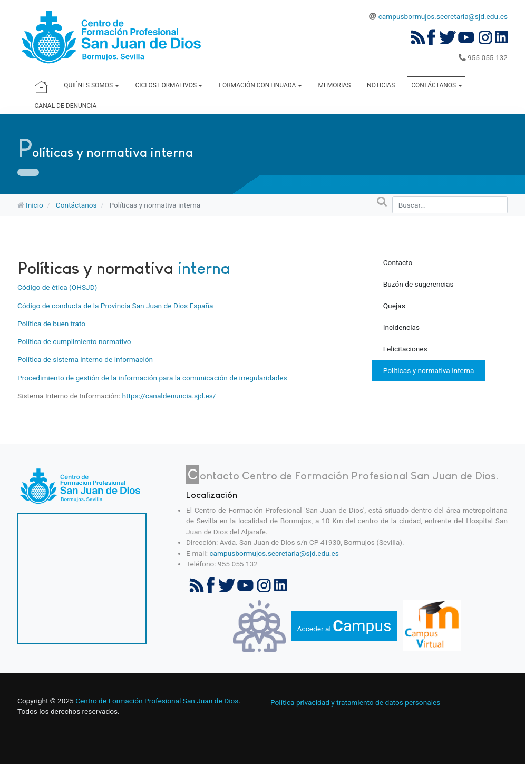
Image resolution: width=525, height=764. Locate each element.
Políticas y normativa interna (428, 370)
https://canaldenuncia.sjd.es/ (169, 395)
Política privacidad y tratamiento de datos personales (355, 702)
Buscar (366, 202)
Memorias (334, 85)
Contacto (398, 262)
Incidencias (401, 327)
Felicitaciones (405, 349)
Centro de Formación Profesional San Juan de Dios (156, 701)
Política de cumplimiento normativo (74, 341)
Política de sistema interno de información (85, 359)
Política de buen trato (51, 323)
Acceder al (344, 625)
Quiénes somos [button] (91, 85)
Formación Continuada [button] (260, 85)
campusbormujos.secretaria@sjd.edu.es (443, 16)
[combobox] (450, 204)
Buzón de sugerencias (418, 284)
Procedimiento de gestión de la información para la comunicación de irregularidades (152, 378)
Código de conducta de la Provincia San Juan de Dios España (115, 305)
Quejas (394, 305)
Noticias (381, 85)
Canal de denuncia (66, 106)
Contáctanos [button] (436, 85)
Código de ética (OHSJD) (57, 287)
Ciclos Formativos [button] (168, 85)
